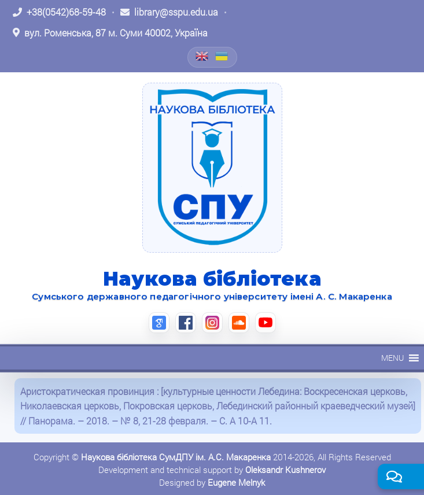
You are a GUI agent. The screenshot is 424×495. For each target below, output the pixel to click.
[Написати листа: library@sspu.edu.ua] (169, 12)
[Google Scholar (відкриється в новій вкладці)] (159, 322)
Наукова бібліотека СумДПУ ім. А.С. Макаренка (176, 457)
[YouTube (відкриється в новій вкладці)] (265, 322)
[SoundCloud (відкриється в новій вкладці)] (238, 322)
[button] (392, 358)
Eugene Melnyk (236, 482)
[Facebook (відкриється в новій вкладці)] (185, 322)
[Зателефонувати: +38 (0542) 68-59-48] (59, 12)
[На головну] (212, 168)
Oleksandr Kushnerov (285, 469)
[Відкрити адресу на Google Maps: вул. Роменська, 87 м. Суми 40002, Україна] (110, 32)
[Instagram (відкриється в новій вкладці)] (212, 322)
